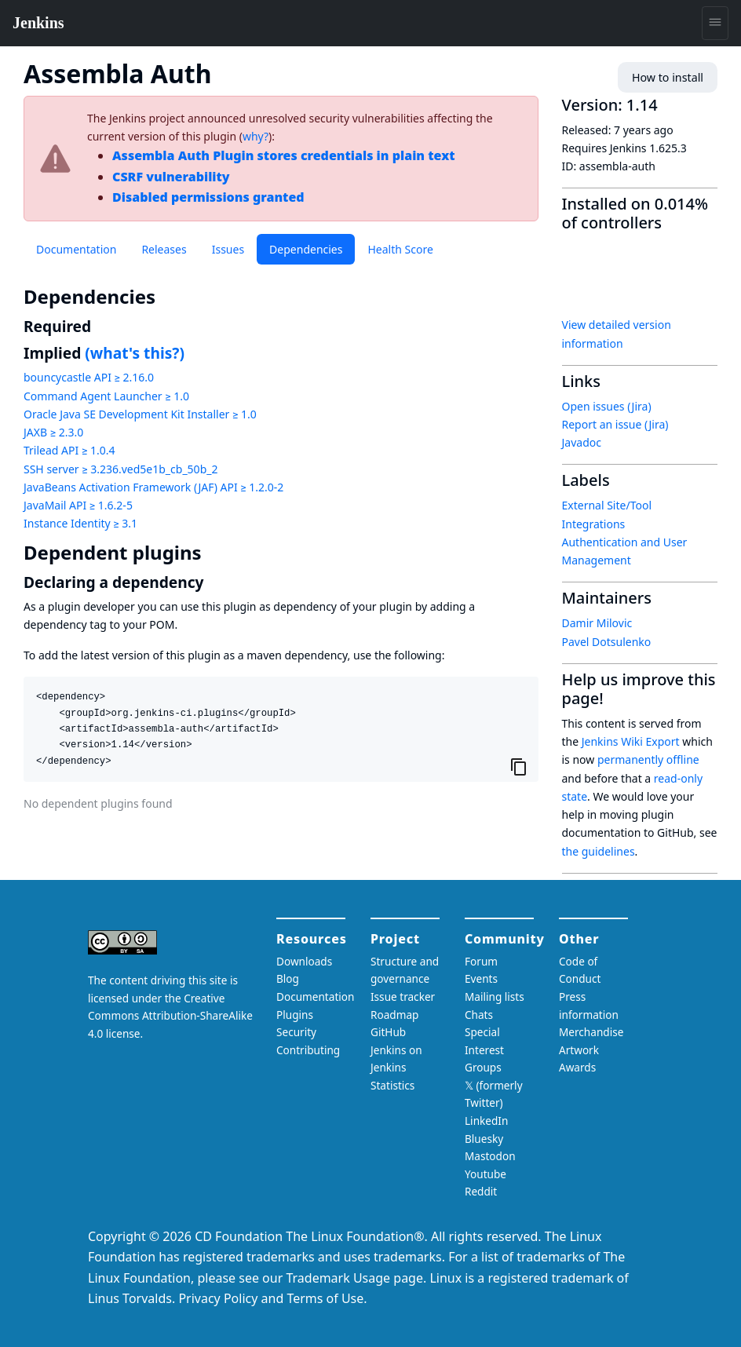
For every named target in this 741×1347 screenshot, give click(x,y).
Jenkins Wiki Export (631, 741)
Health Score (400, 249)
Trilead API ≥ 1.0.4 (69, 450)
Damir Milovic (597, 622)
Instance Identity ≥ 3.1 (80, 523)
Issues (228, 249)
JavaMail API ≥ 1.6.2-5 (78, 505)
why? (255, 136)
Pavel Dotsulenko (607, 641)
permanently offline (648, 759)
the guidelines (598, 851)
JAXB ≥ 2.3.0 (53, 432)
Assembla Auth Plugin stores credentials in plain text (283, 155)
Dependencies (305, 249)
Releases (163, 249)
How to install (668, 77)
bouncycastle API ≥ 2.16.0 (89, 377)
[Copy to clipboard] (518, 766)
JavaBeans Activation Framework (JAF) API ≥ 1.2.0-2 (153, 487)
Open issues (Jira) (607, 406)
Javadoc (581, 442)
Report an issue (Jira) (615, 424)
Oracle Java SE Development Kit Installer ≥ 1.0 (140, 414)
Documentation (76, 249)
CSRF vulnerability (171, 176)
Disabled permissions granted (208, 197)
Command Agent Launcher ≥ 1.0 (106, 396)
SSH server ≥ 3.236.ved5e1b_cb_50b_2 (120, 469)
